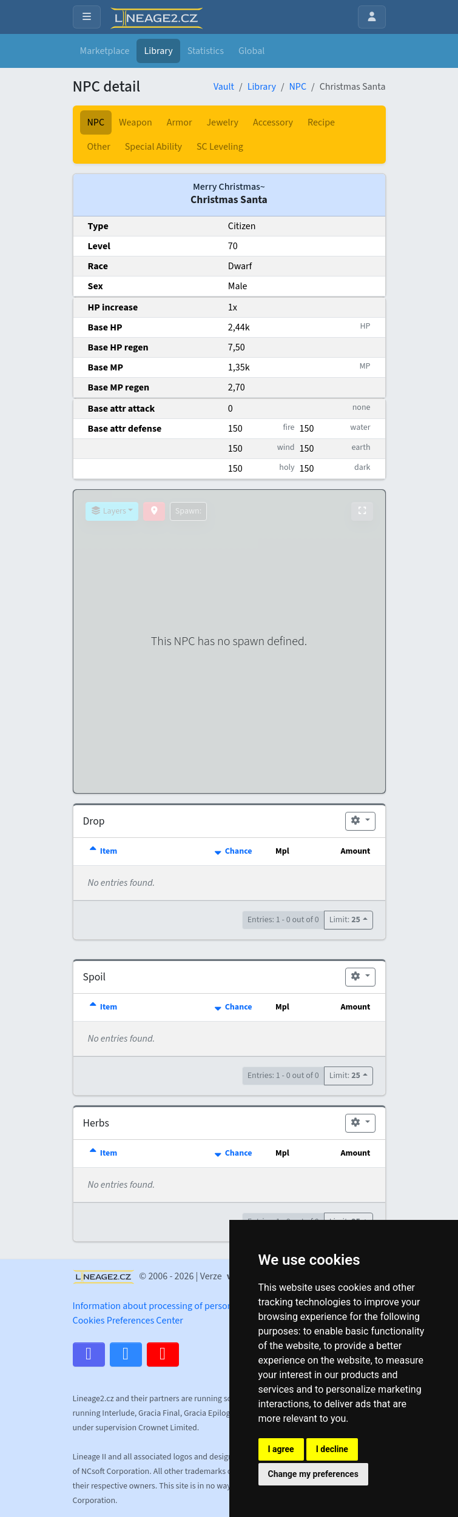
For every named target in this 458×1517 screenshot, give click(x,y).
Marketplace (105, 51)
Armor (179, 122)
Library (158, 51)
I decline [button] (332, 1449)
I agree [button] (281, 1449)
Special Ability (153, 146)
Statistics (205, 51)
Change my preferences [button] (313, 1474)
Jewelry (222, 122)
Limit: (344, 920)
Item (103, 851)
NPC (297, 86)
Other (98, 146)
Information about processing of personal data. (168, 1306)
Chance (232, 851)
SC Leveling (220, 146)
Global (251, 51)
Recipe (321, 122)
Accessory (273, 122)
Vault (224, 86)
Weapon (135, 122)
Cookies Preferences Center (128, 1320)
